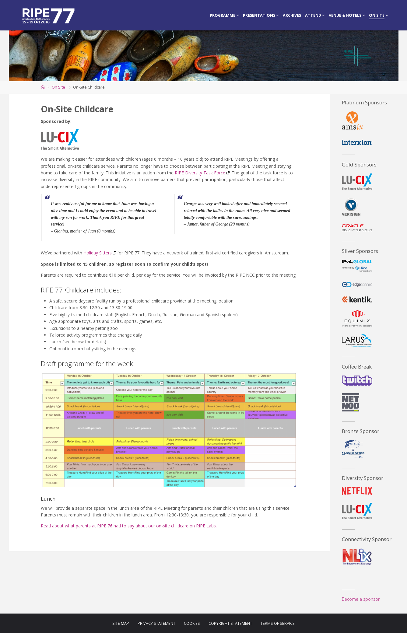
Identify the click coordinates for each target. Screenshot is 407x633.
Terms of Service (278, 623)
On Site (58, 87)
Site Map (120, 623)
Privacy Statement (156, 623)
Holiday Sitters (99, 253)
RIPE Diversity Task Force (202, 173)
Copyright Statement (230, 623)
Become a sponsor (361, 599)
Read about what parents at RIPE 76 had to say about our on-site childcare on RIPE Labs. (129, 526)
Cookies (192, 623)
